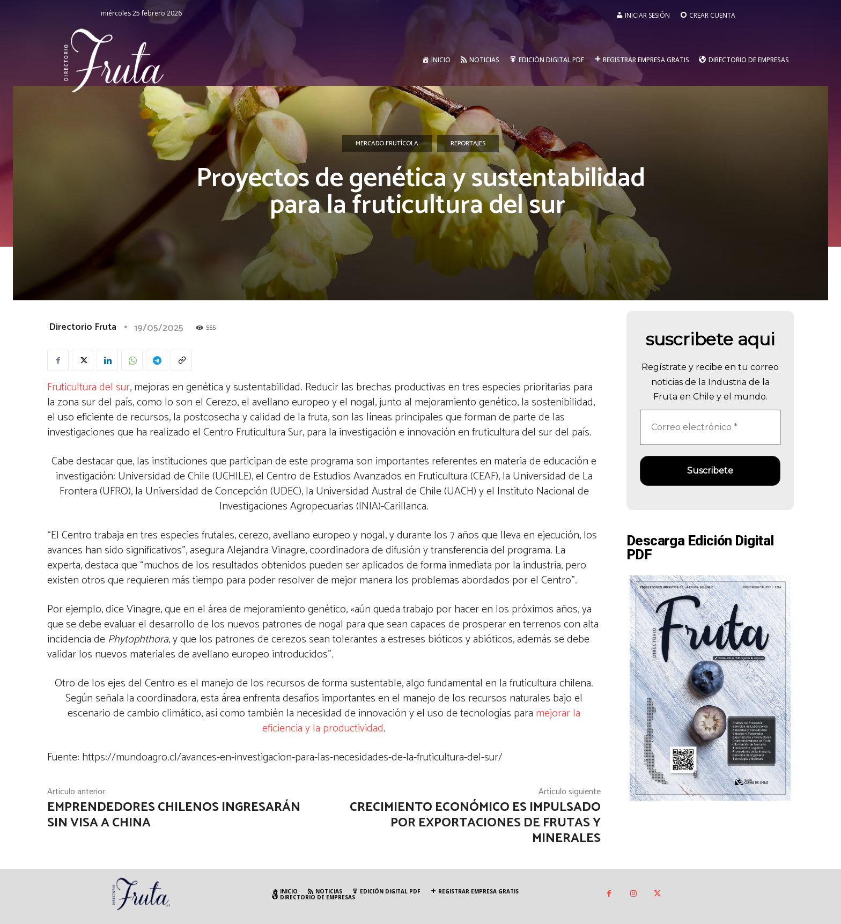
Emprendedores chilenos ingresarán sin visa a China (173, 815)
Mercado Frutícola (387, 143)
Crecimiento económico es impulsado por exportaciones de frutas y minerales (475, 823)
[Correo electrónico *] (710, 427)
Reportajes (468, 143)
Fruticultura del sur (88, 387)
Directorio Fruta (82, 327)
